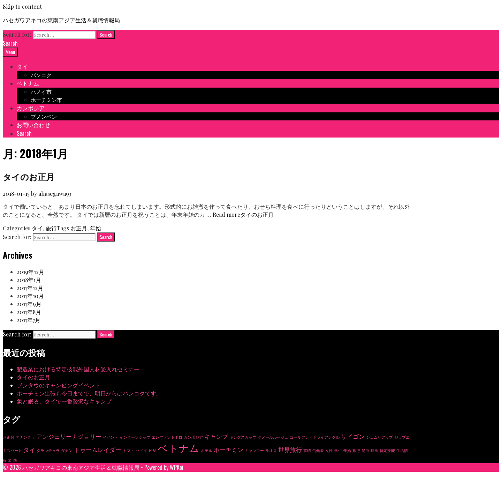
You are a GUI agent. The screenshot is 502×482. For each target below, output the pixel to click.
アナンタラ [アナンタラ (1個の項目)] (25, 437)
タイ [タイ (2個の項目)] (29, 449)
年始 (95, 228)
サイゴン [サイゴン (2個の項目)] (353, 436)
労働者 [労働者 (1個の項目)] (318, 450)
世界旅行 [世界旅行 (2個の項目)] (290, 449)
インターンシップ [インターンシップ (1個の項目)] (135, 437)
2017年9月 (29, 303)
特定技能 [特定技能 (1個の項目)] (387, 450)
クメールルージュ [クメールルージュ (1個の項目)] (273, 437)
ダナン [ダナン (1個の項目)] (67, 450)
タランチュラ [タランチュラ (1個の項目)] (48, 450)
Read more (243, 214)
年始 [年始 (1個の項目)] (347, 450)
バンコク (41, 75)
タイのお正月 (28, 176)
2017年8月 (29, 312)
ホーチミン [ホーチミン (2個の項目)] (228, 449)
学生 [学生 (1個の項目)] (338, 450)
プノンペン (44, 116)
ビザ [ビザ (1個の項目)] (152, 450)
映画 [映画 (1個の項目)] (374, 450)
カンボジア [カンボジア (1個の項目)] (193, 437)
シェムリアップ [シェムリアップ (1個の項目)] (379, 437)
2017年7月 (28, 320)
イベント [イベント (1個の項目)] (110, 437)
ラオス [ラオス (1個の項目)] (271, 450)
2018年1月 (29, 279)
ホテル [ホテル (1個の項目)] (206, 450)
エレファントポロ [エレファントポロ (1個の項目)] (167, 437)
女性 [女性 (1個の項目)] (329, 450)
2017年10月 (30, 295)
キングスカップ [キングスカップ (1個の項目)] (242, 437)
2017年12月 (30, 287)
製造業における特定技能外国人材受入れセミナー (78, 369)
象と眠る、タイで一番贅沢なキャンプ (64, 401)
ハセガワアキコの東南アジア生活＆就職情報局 (61, 20)
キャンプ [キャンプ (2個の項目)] (216, 436)
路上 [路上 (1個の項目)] (17, 460)
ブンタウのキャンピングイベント (58, 385)
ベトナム (28, 83)
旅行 (51, 228)
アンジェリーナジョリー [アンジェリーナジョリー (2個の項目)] (68, 436)
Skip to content (22, 6)
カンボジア (31, 108)
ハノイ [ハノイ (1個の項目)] (141, 450)
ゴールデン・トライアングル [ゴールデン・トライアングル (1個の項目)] (315, 437)
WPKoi (176, 467)
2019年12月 (30, 271)
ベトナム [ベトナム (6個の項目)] (178, 447)
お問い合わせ (33, 124)
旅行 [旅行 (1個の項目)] (356, 450)
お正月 (78, 228)
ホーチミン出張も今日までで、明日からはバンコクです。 (89, 393)
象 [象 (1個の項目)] (10, 460)
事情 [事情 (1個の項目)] (307, 450)
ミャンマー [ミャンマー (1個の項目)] (254, 450)
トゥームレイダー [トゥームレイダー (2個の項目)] (97, 449)
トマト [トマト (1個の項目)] (128, 450)
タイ (22, 66)
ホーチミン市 (46, 99)
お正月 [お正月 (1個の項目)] (8, 437)
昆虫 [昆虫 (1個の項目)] (365, 450)
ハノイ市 (41, 91)
